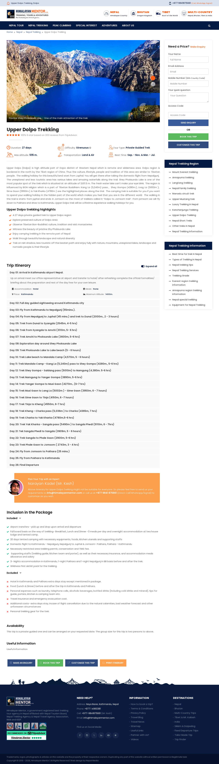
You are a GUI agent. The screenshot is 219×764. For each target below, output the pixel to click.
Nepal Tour (16, 25)
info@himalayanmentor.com (64, 492)
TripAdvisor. (71, 135)
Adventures (109, 25)
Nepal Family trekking (184, 188)
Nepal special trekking (184, 299)
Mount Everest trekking (185, 172)
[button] (153, 78)
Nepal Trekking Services (185, 270)
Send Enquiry (188, 122)
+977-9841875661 (91, 713)
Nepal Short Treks (182, 220)
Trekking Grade (180, 275)
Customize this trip (81, 662)
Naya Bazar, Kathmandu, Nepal (102, 704)
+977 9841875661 (181, 3)
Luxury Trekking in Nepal (185, 204)
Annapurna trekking (183, 177)
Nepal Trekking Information (187, 231)
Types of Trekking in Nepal (187, 259)
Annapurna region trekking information (187, 292)
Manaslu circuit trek (183, 193)
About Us (128, 25)
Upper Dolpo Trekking (184, 215)
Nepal (19, 32)
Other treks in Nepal (183, 225)
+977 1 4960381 (93, 708)
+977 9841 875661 (106, 492)
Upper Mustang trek (183, 199)
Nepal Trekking (38, 25)
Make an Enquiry (21, 662)
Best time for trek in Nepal (187, 254)
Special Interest (86, 25)
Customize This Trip (188, 144)
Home (10, 32)
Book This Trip (50, 662)
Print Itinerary (112, 662)
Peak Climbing (62, 25)
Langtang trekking (182, 182)
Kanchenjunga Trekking (185, 209)
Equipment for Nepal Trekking (188, 304)
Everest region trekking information (185, 283)
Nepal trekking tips (182, 264)
